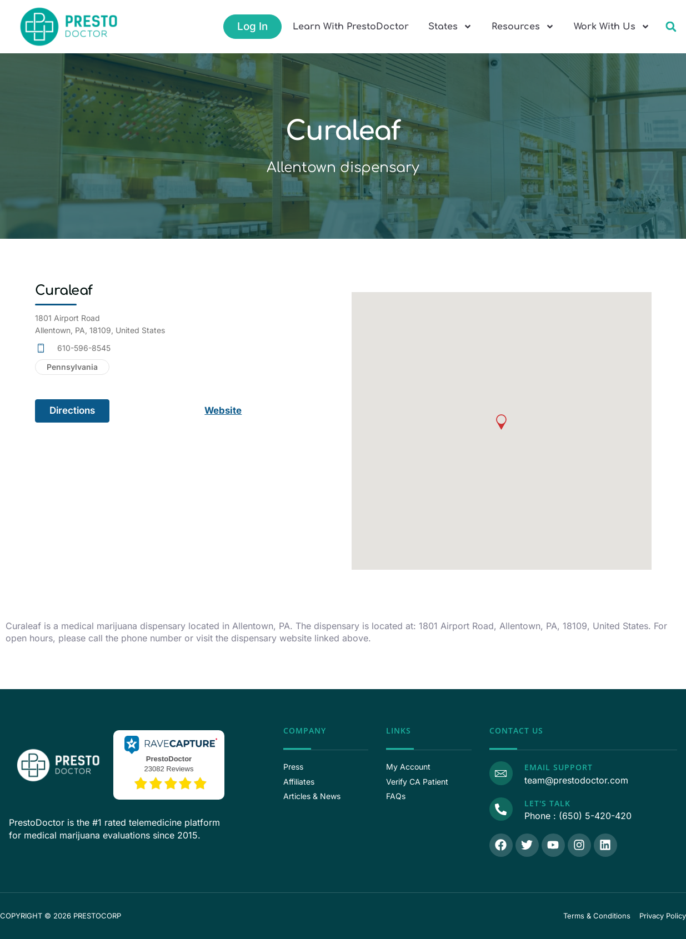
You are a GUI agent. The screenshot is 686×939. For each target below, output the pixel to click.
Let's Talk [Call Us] (547, 803)
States (450, 27)
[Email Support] (501, 773)
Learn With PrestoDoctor (351, 27)
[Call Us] (501, 809)
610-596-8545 (84, 348)
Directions (72, 410)
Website (224, 410)
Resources (523, 27)
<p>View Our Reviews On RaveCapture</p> (169, 763)
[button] (670, 27)
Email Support (558, 767)
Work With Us (612, 27)
